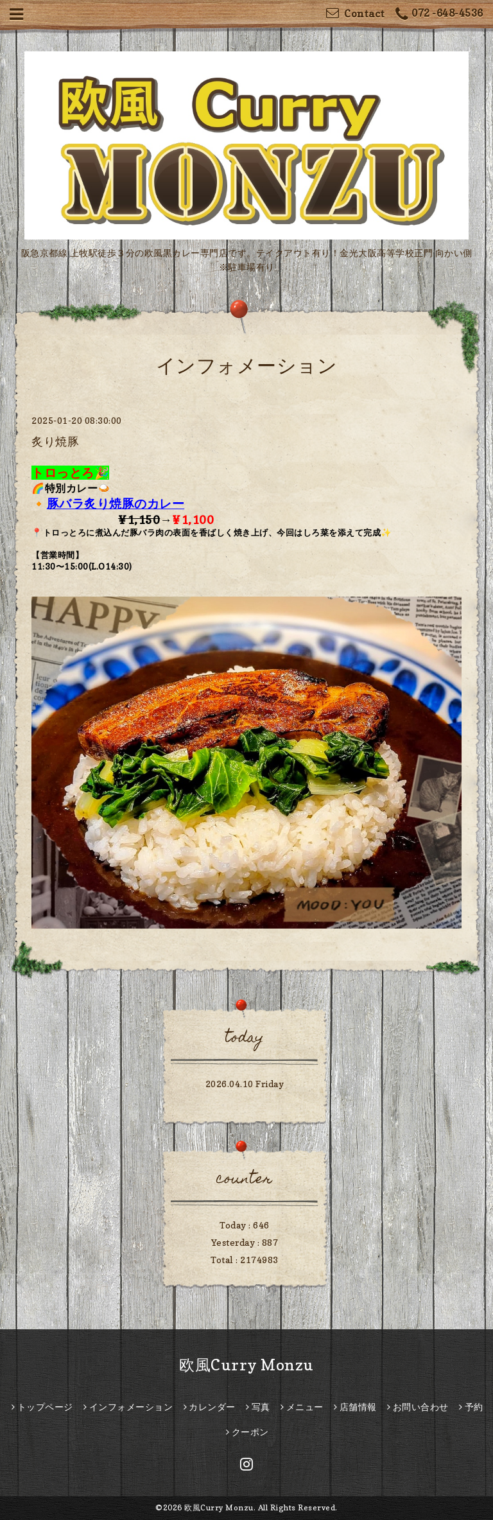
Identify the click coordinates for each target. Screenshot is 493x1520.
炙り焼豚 (55, 441)
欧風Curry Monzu (246, 1365)
